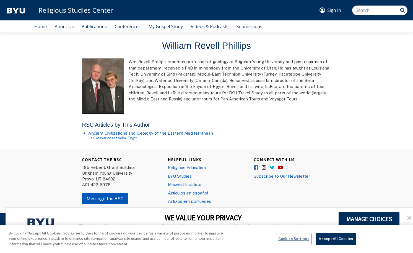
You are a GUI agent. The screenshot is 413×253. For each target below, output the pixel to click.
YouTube (280, 168)
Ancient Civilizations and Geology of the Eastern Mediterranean (150, 133)
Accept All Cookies (336, 241)
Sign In (334, 10)
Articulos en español (188, 192)
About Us (64, 26)
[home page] (16, 10)
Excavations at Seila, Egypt (115, 138)
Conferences (128, 26)
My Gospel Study (165, 26)
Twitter (272, 168)
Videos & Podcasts (209, 26)
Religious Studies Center (75, 10)
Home (40, 26)
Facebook (256, 168)
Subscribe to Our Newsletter (282, 176)
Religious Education (187, 167)
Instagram (264, 168)
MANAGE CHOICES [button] (369, 219)
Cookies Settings (293, 241)
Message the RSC (105, 198)
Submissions (249, 26)
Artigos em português (189, 201)
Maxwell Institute (184, 184)
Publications (94, 26)
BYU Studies (180, 176)
